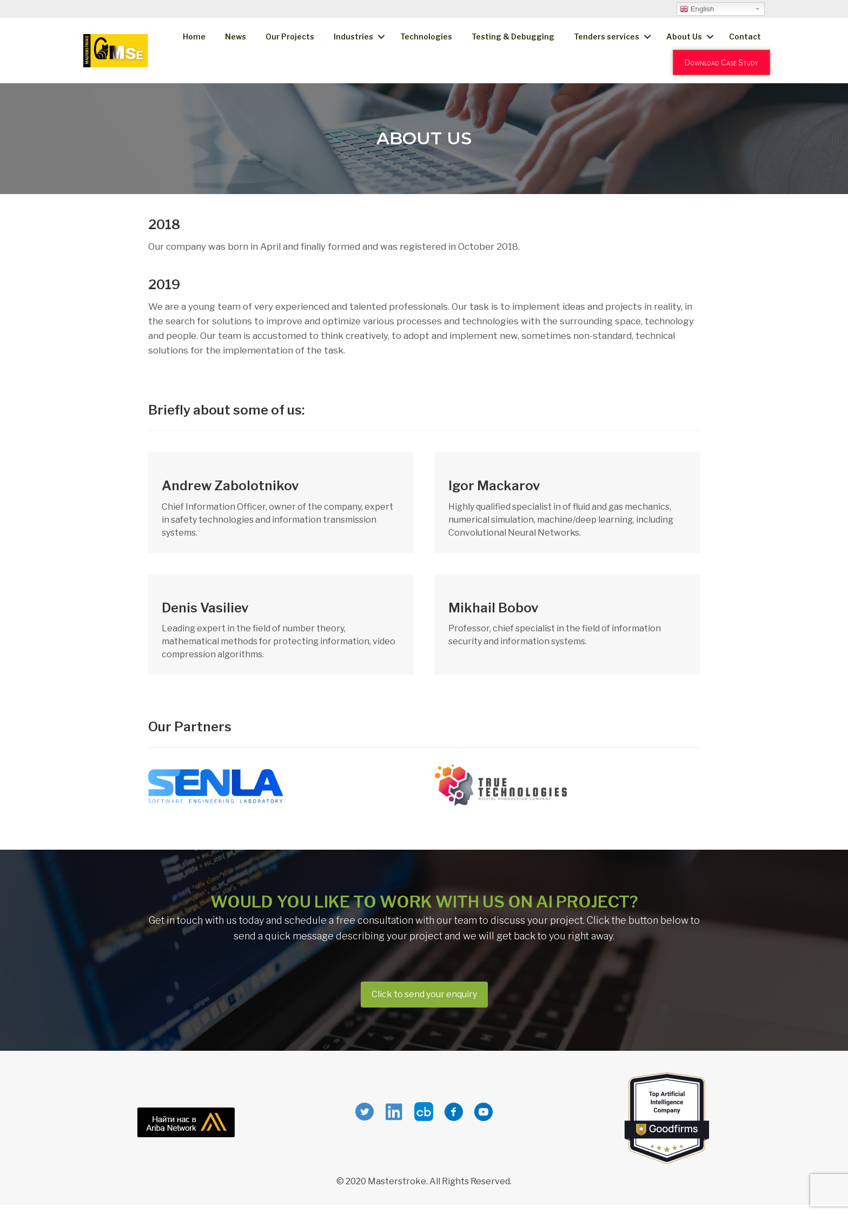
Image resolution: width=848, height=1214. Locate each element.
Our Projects (290, 36)
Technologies (426, 36)
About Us (684, 36)
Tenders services (606, 36)
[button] (424, 995)
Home (194, 36)
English (697, 9)
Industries (353, 36)
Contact (745, 36)
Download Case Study (721, 62)
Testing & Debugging (513, 36)
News (235, 36)
